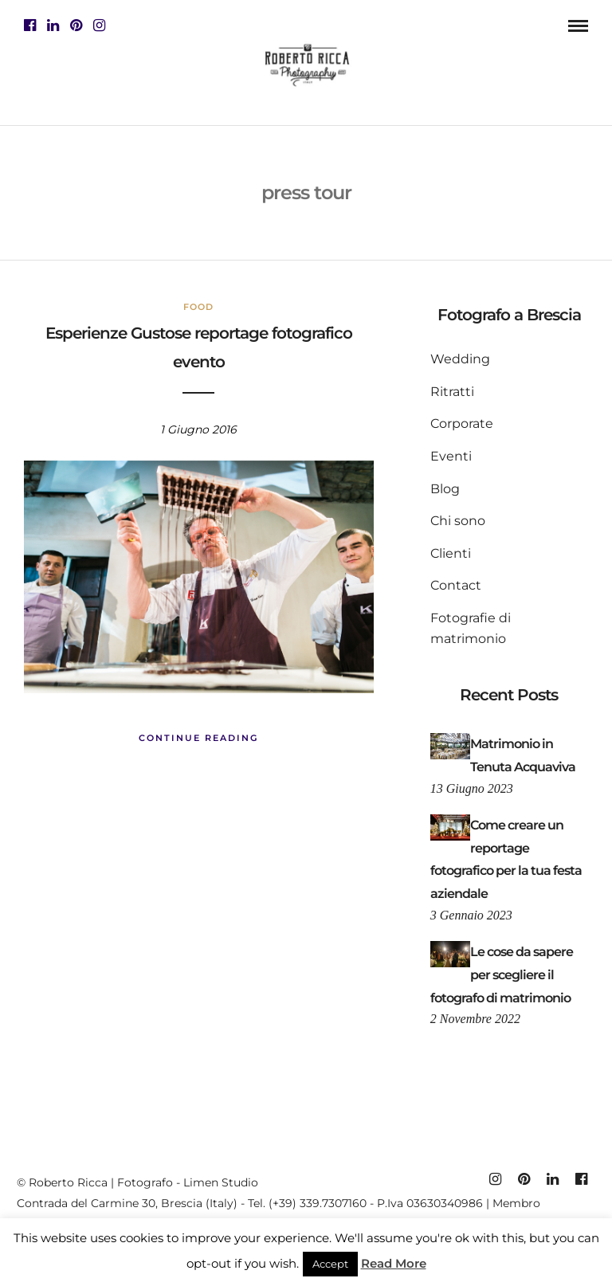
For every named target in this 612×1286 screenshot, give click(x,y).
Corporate (461, 423)
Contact (455, 585)
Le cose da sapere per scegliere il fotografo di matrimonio (501, 975)
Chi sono (457, 520)
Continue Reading (198, 737)
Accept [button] (330, 1263)
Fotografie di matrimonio (470, 628)
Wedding (460, 359)
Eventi (451, 456)
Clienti (450, 553)
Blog (445, 488)
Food (198, 306)
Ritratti (452, 391)
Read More (393, 1263)
